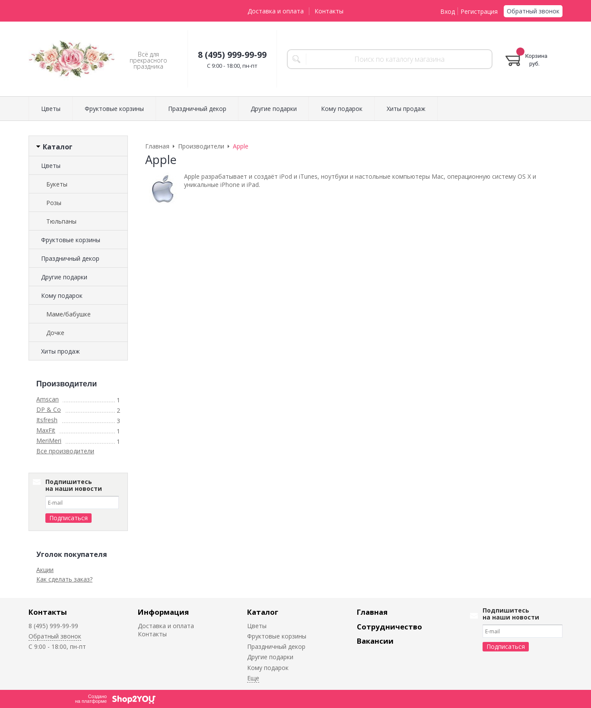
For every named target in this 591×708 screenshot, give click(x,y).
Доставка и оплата (276, 11)
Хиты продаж (406, 108)
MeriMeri (48, 440)
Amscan (47, 399)
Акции (45, 570)
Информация (163, 612)
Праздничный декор (197, 108)
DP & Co (48, 409)
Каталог (262, 612)
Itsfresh (46, 420)
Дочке (55, 333)
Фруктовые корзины (114, 108)
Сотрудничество (389, 627)
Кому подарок (341, 108)
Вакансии (375, 641)
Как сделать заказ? (64, 579)
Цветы (50, 108)
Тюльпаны (61, 221)
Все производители (65, 451)
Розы (53, 203)
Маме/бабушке (68, 314)
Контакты (329, 11)
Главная (372, 612)
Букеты (56, 184)
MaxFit (45, 430)
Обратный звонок (533, 11)
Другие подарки (274, 108)
